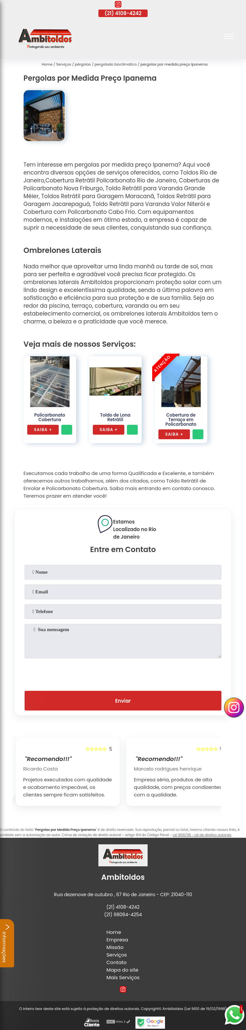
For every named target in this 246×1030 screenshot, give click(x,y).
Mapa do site (122, 969)
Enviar (123, 700)
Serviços (117, 954)
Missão (115, 947)
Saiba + (43, 429)
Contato (117, 962)
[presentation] (123, 673)
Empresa (117, 939)
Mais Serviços (123, 977)
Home (114, 932)
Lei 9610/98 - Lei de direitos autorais (202, 835)
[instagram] (118, 5)
